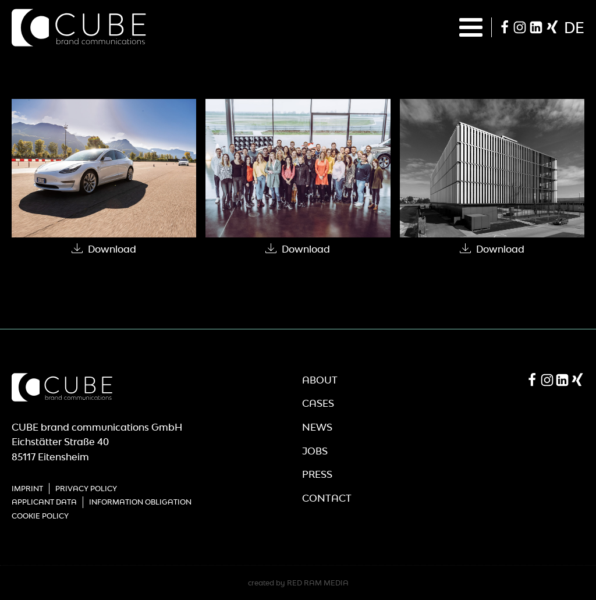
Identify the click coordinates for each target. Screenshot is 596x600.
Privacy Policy (86, 488)
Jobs (315, 451)
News (317, 427)
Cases (318, 403)
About (320, 380)
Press (317, 474)
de (574, 27)
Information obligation (140, 502)
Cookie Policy (40, 516)
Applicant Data (44, 502)
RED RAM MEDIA (318, 582)
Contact (327, 498)
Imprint (27, 488)
